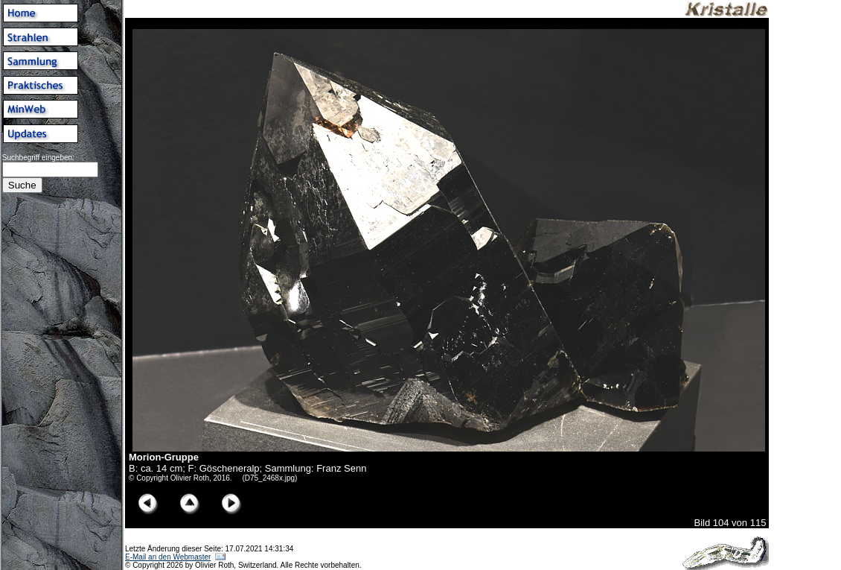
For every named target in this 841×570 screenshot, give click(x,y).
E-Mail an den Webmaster (168, 557)
